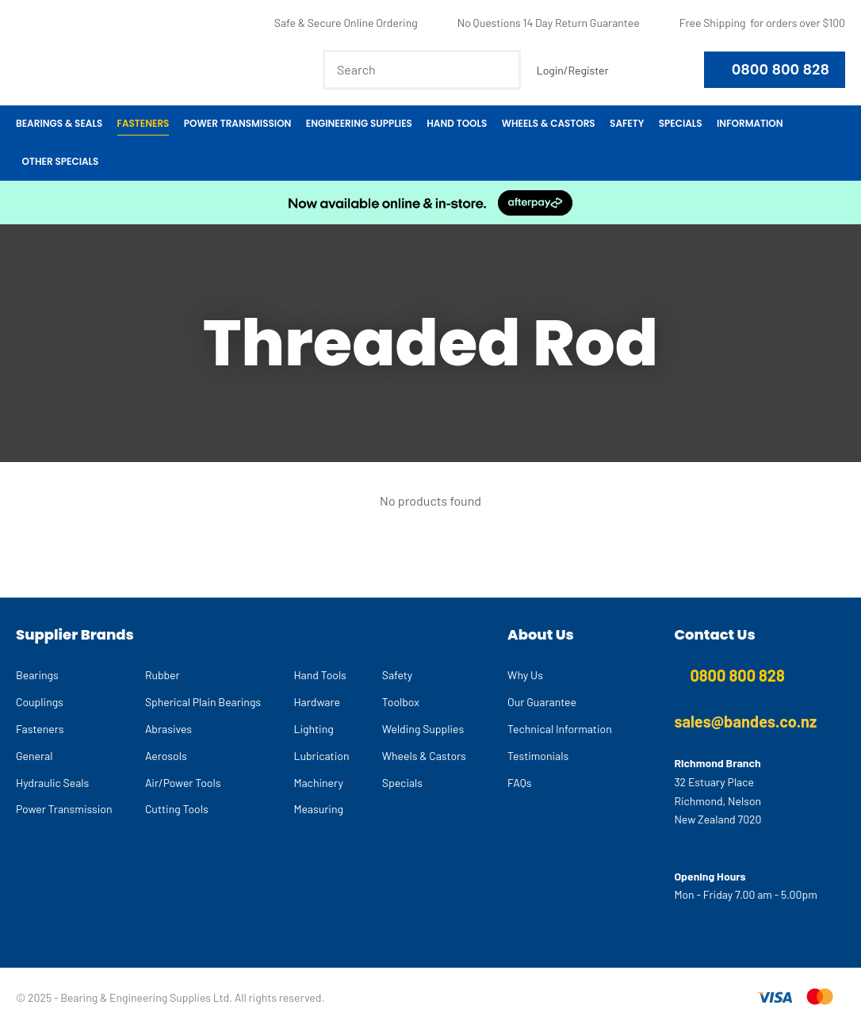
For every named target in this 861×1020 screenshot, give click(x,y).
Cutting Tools (177, 809)
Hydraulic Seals (52, 782)
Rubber (162, 675)
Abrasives (168, 728)
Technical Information (559, 728)
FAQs (519, 782)
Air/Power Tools (183, 782)
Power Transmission (238, 123)
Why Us (525, 675)
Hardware (316, 702)
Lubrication (321, 755)
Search (502, 70)
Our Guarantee (541, 702)
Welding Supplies (423, 728)
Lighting (313, 728)
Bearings (37, 675)
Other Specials (60, 161)
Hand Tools (457, 123)
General (34, 755)
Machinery (317, 782)
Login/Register (573, 70)
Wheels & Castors (548, 123)
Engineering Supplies (359, 123)
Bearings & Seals (59, 123)
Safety (627, 123)
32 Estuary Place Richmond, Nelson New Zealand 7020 (717, 801)
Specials (680, 123)
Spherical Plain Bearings (203, 702)
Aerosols (166, 755)
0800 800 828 (780, 69)
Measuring (318, 809)
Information (750, 123)
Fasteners (143, 123)
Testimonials (537, 755)
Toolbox (400, 702)
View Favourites (632, 69)
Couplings (39, 702)
